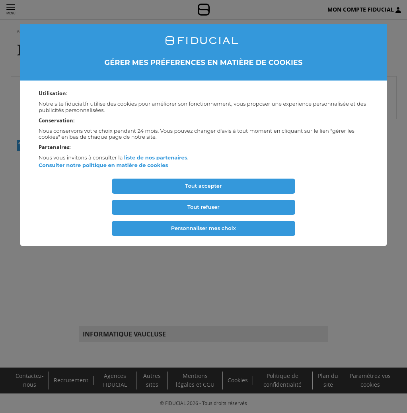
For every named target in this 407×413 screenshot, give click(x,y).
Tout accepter (203, 186)
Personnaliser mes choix (203, 228)
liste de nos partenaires (155, 157)
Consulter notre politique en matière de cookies (103, 165)
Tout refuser (203, 207)
